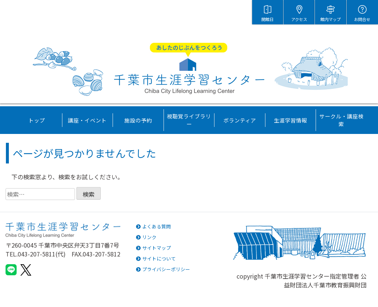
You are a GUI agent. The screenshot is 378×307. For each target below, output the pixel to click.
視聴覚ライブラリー (189, 120)
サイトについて (156, 258)
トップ (36, 120)
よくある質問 (153, 226)
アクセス (299, 19)
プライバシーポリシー (163, 269)
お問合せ (362, 19)
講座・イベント (87, 120)
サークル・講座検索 (341, 120)
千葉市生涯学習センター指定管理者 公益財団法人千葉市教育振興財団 (316, 280)
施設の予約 (138, 120)
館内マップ (330, 19)
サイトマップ (153, 247)
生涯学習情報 (290, 120)
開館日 (267, 19)
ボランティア (239, 120)
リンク (146, 237)
